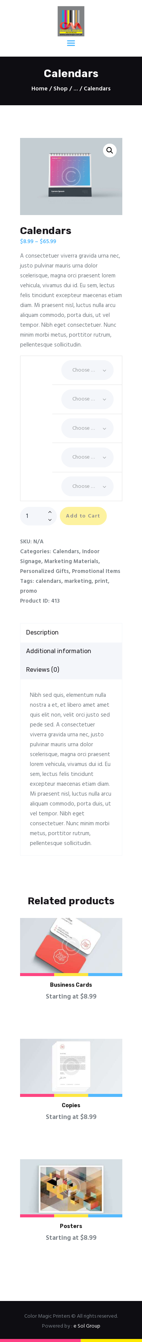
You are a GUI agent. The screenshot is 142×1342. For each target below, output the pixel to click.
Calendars (66, 551)
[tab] (71, 633)
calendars (48, 581)
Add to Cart (83, 516)
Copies (71, 1106)
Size (36, 479)
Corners (36, 392)
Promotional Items (96, 571)
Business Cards (71, 985)
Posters (71, 1226)
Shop (60, 89)
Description (42, 632)
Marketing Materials (71, 561)
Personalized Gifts (44, 571)
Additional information (58, 651)
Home (39, 89)
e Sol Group (86, 1326)
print (101, 581)
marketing (78, 581)
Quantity (36, 450)
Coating (36, 363)
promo (28, 591)
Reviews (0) (42, 669)
